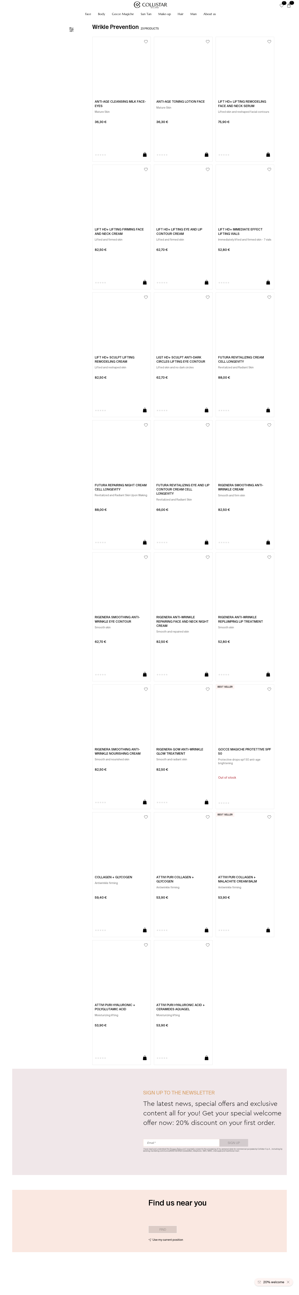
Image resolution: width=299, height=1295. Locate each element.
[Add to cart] (144, 154)
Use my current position (168, 1239)
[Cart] (289, 6)
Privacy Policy (176, 1149)
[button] (88, 13)
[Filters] (71, 29)
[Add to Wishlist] (146, 41)
